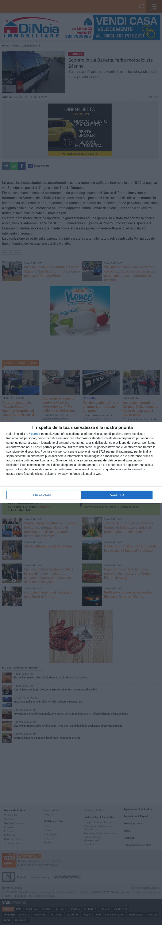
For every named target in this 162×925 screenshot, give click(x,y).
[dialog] (81, 462)
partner (35, 433)
